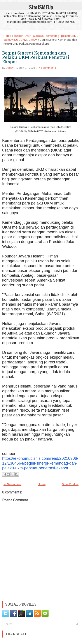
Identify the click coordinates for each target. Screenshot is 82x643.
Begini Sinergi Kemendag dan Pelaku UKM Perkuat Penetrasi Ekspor (35, 57)
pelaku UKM (69, 35)
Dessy (10, 67)
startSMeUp (11, 39)
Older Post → (70, 484)
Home (7, 35)
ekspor (18, 35)
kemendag (52, 35)
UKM (24, 39)
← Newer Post (12, 484)
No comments (47, 67)
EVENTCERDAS (34, 35)
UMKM (33, 39)
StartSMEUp (41, 7)
